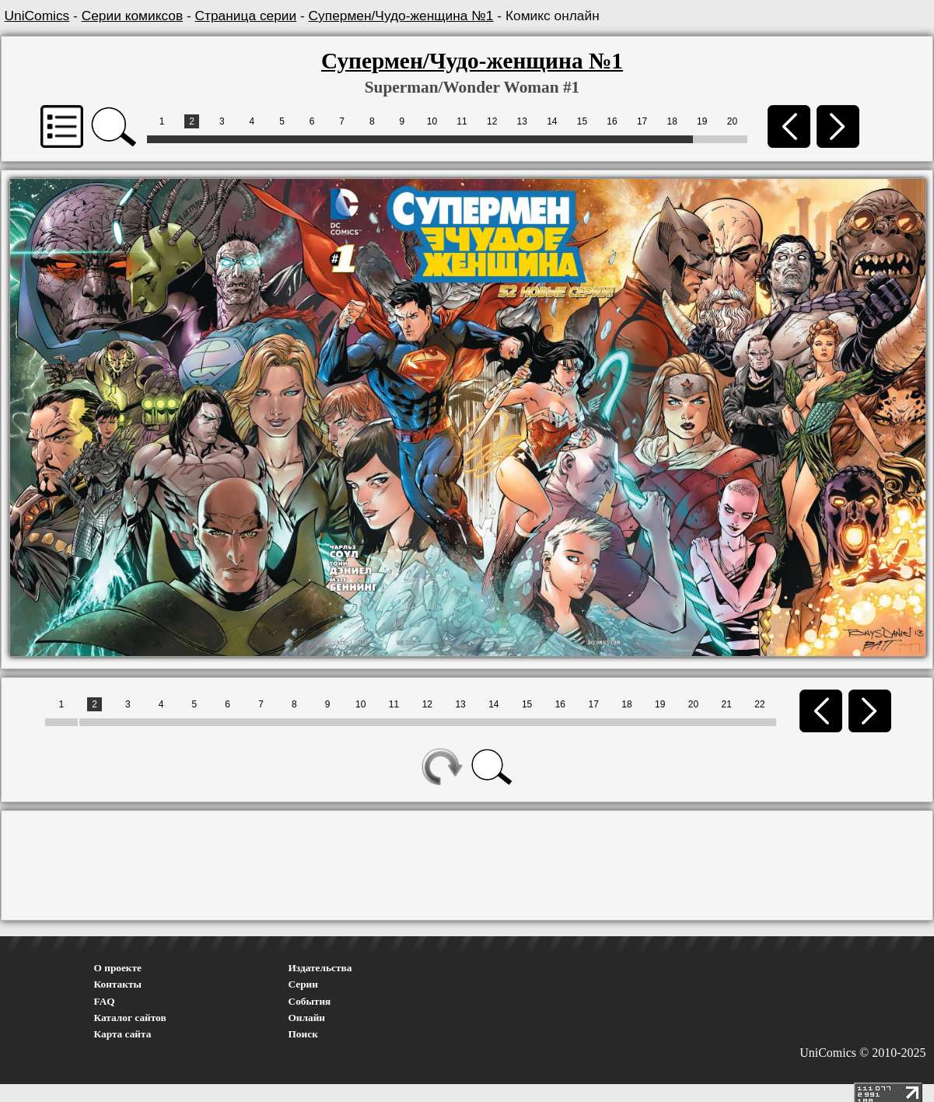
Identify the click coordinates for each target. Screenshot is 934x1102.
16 (612, 121)
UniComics (37, 15)
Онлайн (307, 1017)
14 (552, 121)
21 (727, 704)
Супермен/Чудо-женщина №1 (401, 15)
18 (672, 121)
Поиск (303, 1034)
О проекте (118, 968)
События (310, 1001)
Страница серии (246, 15)
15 (582, 121)
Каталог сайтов (130, 1017)
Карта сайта (123, 1034)
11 (462, 121)
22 (759, 704)
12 (492, 121)
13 (522, 121)
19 (702, 121)
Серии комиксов (132, 15)
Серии (303, 984)
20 (732, 121)
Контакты (118, 984)
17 (642, 121)
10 (432, 121)
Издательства (320, 968)
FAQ (104, 1001)
